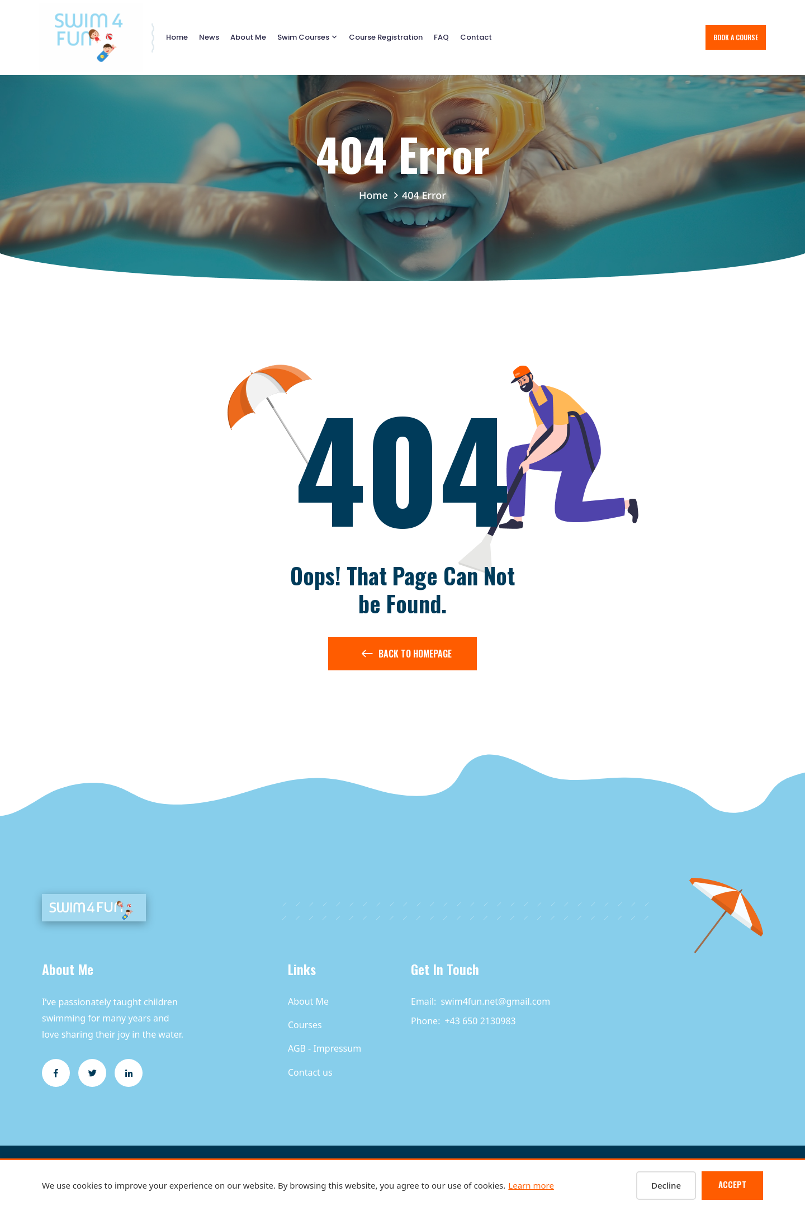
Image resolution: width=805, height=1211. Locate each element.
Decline (666, 1185)
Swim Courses (303, 37)
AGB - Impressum (324, 1048)
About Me (248, 37)
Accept (732, 1184)
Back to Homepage (407, 656)
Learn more (531, 1185)
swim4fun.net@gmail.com (495, 1001)
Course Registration (386, 37)
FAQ (441, 37)
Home (177, 37)
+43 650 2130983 (479, 1021)
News (209, 37)
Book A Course (735, 37)
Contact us (310, 1072)
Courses (305, 1025)
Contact (476, 37)
